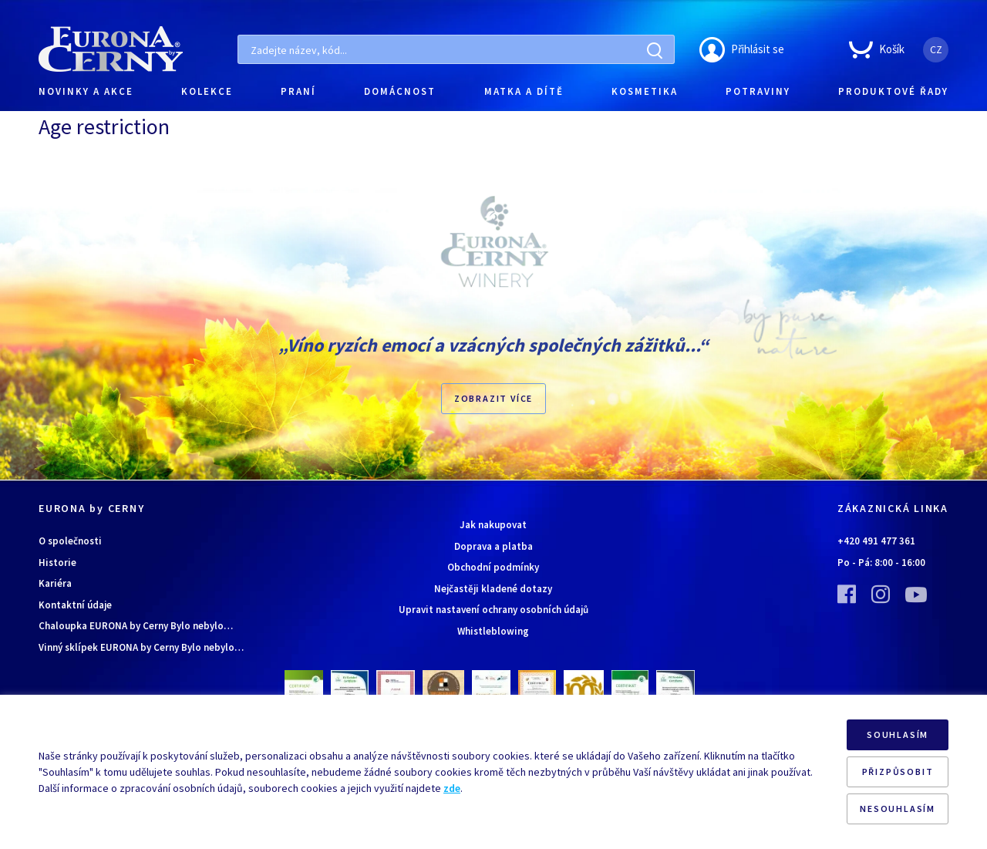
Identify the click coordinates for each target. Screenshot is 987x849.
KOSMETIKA (644, 91)
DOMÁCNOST (400, 91)
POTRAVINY (758, 91)
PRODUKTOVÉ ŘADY (893, 91)
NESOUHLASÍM (897, 808)
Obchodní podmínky (493, 567)
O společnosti (70, 540)
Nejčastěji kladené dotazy (493, 588)
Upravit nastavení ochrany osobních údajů (493, 609)
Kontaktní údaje (75, 604)
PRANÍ (298, 91)
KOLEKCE (207, 91)
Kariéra (55, 583)
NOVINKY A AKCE (86, 91)
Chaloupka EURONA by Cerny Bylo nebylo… (136, 625)
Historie (57, 562)
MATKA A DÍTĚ (524, 91)
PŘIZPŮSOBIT (898, 771)
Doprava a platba (493, 546)
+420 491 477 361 (876, 540)
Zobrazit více (493, 398)
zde (451, 788)
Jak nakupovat (493, 524)
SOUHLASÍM (897, 734)
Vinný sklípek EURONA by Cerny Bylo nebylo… (141, 647)
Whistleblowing (493, 631)
